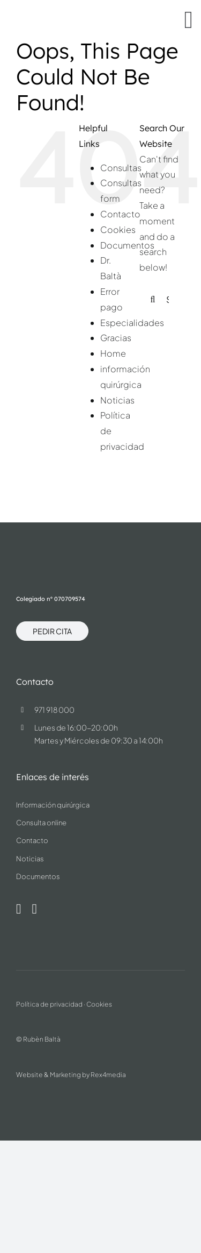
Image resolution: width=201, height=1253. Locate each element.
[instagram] (18, 909)
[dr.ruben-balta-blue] (54, 14)
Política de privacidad (49, 1004)
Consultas (121, 167)
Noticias (117, 400)
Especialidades (132, 322)
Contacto (120, 214)
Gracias (115, 337)
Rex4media (108, 1075)
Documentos (127, 245)
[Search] (152, 299)
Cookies (118, 229)
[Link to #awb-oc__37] (188, 20)
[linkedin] (34, 909)
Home (113, 353)
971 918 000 (54, 709)
